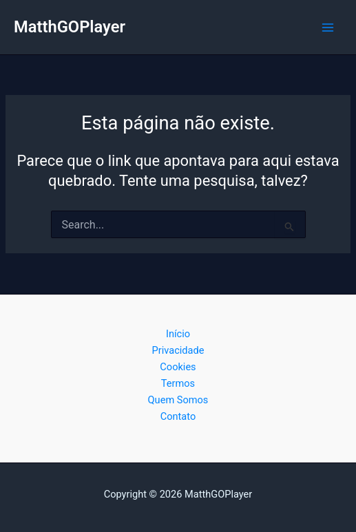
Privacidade (178, 350)
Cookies (178, 367)
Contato (178, 416)
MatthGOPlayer (69, 26)
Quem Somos (178, 400)
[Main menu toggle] (327, 27)
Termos (178, 383)
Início (178, 334)
